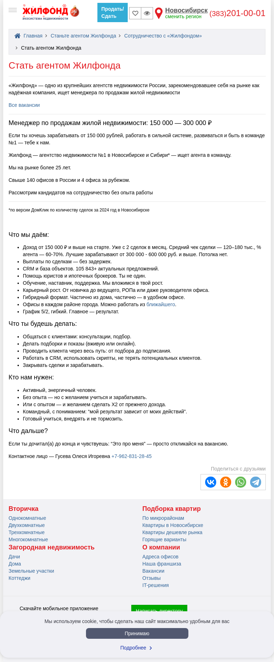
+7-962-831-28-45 (131, 456)
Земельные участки (31, 571)
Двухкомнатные (27, 525)
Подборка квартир (171, 508)
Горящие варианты (164, 539)
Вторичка (24, 508)
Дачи (14, 556)
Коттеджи (19, 578)
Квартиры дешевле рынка (172, 532)
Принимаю (137, 633)
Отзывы (151, 578)
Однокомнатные (27, 518)
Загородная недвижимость (52, 547)
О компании (161, 547)
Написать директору (159, 611)
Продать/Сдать (112, 12)
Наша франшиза (161, 564)
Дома (15, 564)
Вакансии (153, 571)
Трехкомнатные (27, 532)
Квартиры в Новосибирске (172, 525)
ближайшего (160, 304)
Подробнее (137, 648)
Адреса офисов (160, 556)
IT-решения (155, 585)
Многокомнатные (28, 539)
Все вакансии (24, 105)
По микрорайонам (163, 518)
